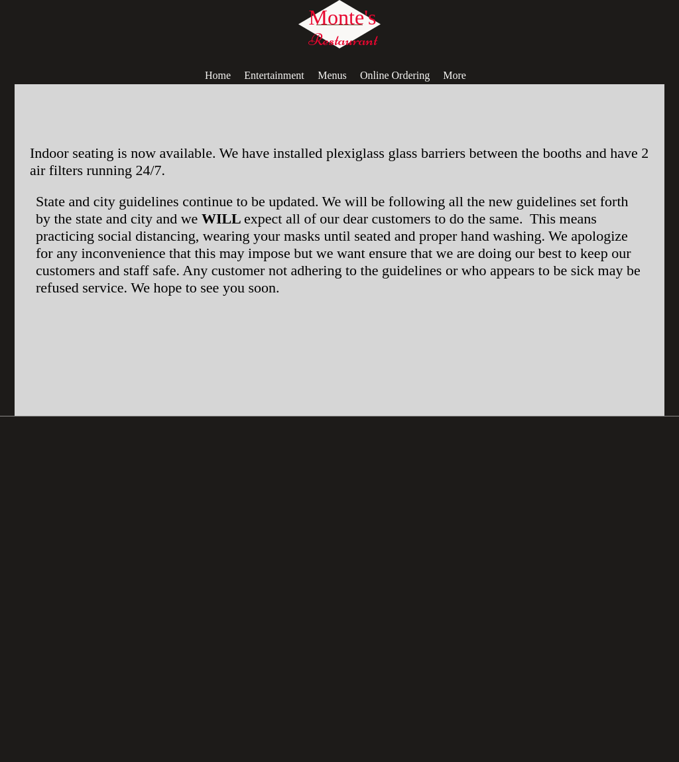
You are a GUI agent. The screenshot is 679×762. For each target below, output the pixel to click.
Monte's (343, 17)
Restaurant (342, 40)
